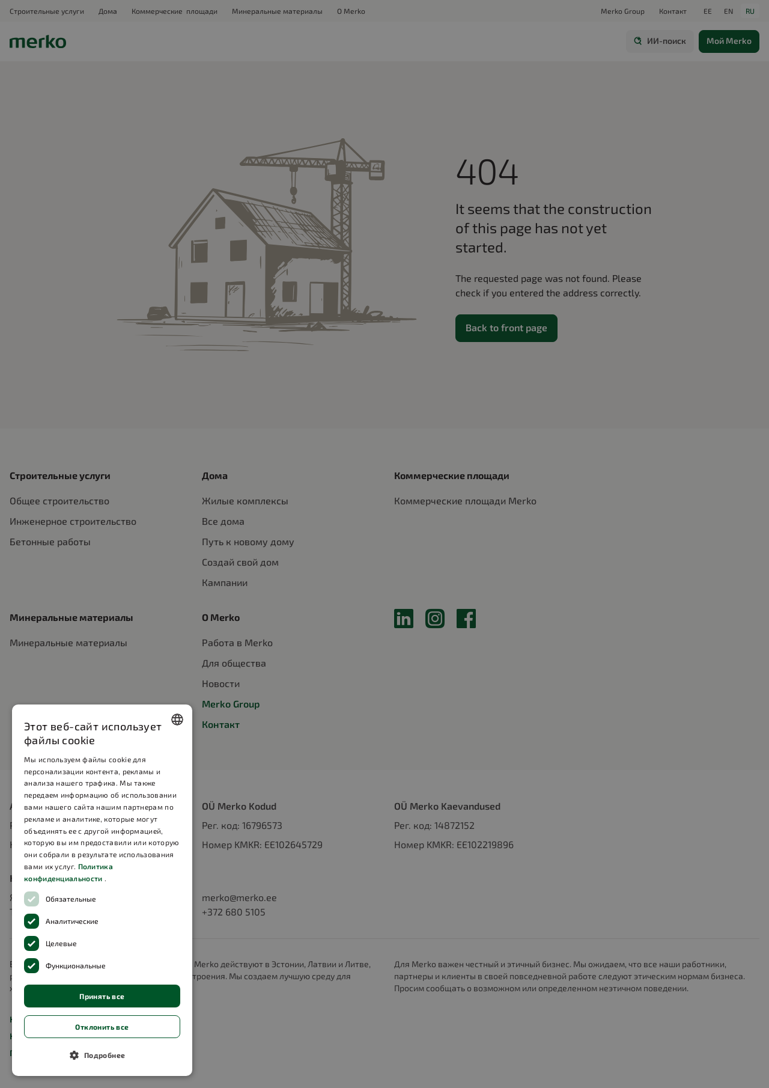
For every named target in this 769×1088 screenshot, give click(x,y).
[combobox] (177, 720)
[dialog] (102, 890)
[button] (102, 1055)
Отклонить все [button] (102, 1026)
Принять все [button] (101, 996)
